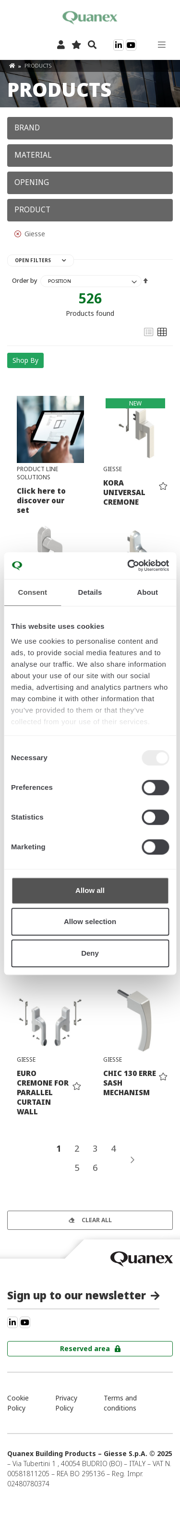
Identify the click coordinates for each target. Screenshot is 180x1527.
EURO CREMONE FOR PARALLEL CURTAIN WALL (43, 1092)
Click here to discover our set (41, 500)
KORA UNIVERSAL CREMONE (124, 492)
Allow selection (90, 921)
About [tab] (147, 592)
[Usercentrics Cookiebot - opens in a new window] (128, 565)
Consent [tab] (32, 592)
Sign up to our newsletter (76, 1295)
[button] (163, 486)
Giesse (112, 469)
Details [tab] (90, 592)
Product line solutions (37, 473)
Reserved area (85, 1348)
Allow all (90, 890)
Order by (24, 281)
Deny (90, 953)
